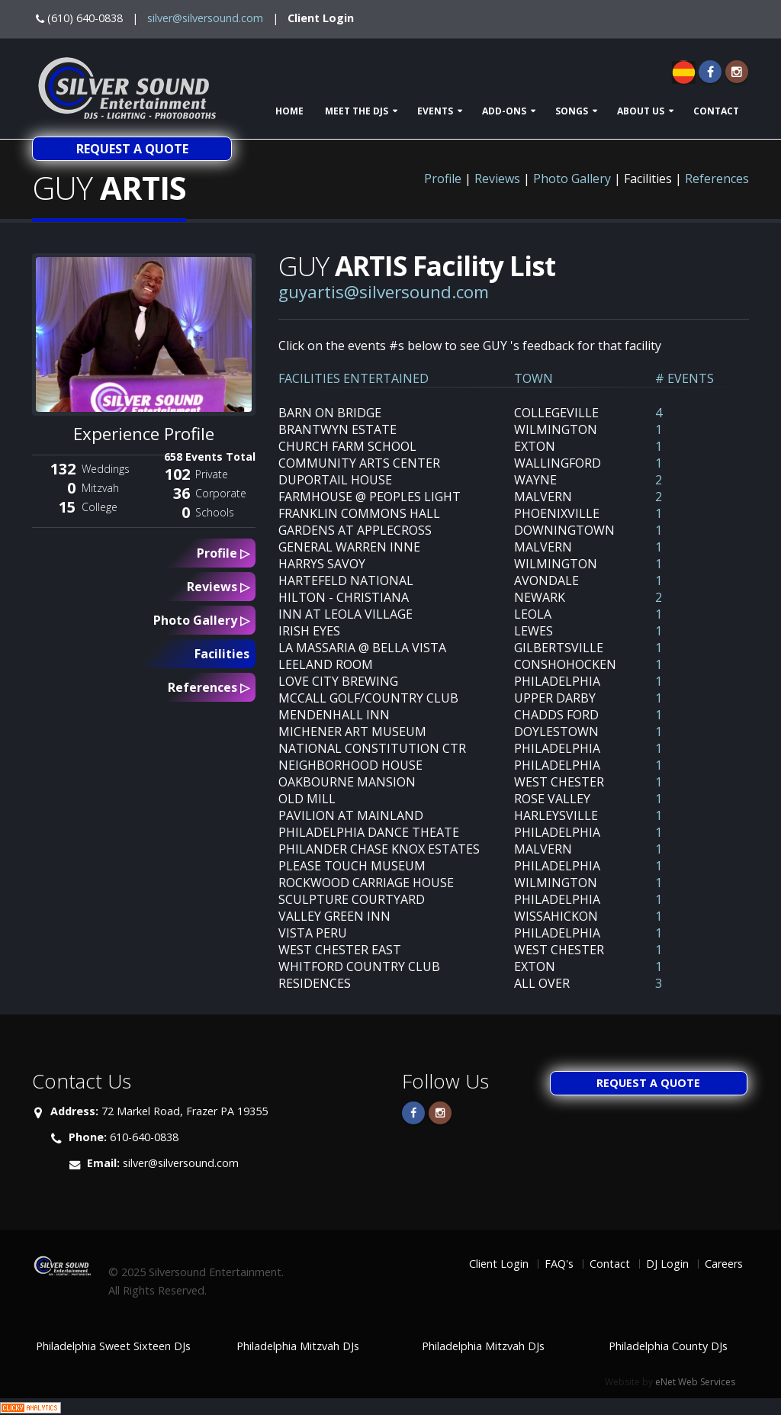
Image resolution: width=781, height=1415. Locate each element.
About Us (640, 111)
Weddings (106, 468)
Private (211, 474)
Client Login (321, 18)
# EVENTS (684, 378)
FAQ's (559, 1263)
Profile (442, 178)
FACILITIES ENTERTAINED (353, 378)
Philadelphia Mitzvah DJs (297, 1346)
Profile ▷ (223, 553)
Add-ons (504, 111)
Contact (716, 111)
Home (289, 111)
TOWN (533, 378)
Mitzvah (100, 488)
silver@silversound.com (205, 18)
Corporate (220, 493)
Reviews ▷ (218, 586)
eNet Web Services (695, 1381)
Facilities (221, 653)
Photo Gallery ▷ (201, 620)
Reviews (497, 178)
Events (435, 111)
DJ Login (667, 1263)
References (717, 178)
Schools (214, 512)
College (99, 507)
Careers (724, 1263)
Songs (571, 111)
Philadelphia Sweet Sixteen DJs (113, 1346)
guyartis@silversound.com (383, 292)
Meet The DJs (356, 111)
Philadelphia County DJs (668, 1346)
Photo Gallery (572, 178)
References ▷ (208, 687)
